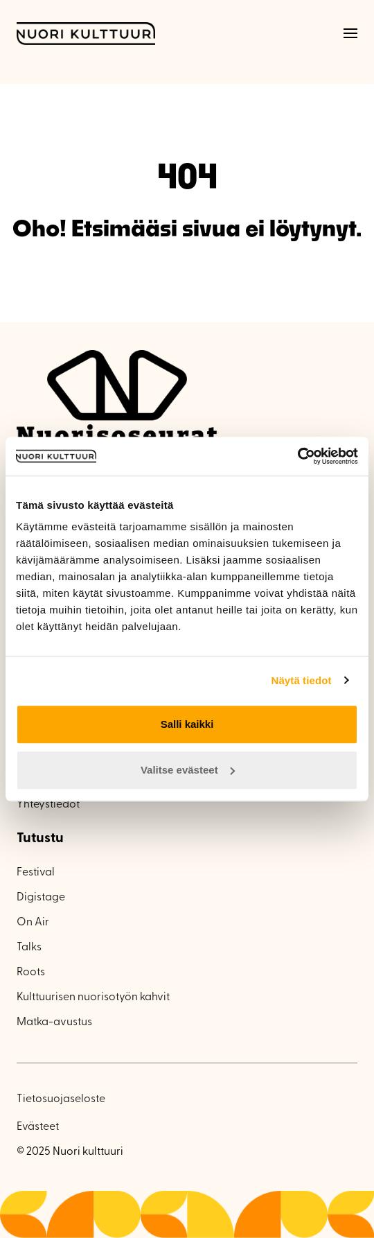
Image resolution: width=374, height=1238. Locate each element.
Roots (31, 972)
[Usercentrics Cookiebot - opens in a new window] (297, 456)
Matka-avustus (54, 1022)
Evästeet (38, 1127)
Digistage (41, 897)
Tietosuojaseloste (61, 1099)
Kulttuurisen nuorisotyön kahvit (93, 997)
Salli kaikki (187, 724)
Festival (36, 872)
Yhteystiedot (48, 804)
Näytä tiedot (301, 680)
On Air (33, 922)
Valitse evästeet (188, 770)
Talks (29, 947)
